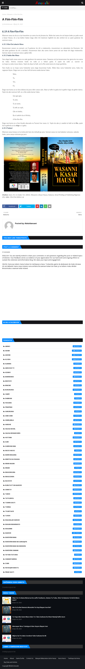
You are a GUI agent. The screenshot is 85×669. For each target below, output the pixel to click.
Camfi (43, 394)
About (12, 658)
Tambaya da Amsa (74, 658)
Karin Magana (43, 455)
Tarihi (43, 494)
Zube (43, 563)
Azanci (43, 372)
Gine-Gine (43, 416)
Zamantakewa (43, 559)
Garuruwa (43, 411)
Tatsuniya (43, 498)
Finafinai (43, 407)
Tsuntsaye (43, 511)
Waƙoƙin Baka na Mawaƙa (43, 546)
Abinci (43, 346)
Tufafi (43, 516)
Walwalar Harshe (43, 520)
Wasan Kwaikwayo (43, 524)
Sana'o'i (43, 490)
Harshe (43, 424)
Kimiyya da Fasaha (43, 459)
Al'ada (43, 359)
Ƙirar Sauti (43, 572)
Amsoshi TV (43, 368)
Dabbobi (43, 398)
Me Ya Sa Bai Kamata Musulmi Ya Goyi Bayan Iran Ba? (31, 607)
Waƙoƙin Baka (43, 537)
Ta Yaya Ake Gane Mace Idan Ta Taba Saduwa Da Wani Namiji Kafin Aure (38, 617)
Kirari (43, 468)
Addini (43, 355)
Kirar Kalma (43, 464)
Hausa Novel (43, 429)
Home (4, 14)
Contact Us (29, 658)
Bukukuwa (43, 390)
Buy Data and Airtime (10, 662)
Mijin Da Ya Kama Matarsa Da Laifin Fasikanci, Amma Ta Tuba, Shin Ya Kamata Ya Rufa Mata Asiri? (45, 599)
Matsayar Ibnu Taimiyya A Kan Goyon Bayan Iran (30, 626)
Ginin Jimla (43, 420)
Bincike (43, 385)
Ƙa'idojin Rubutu (43, 568)
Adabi (43, 351)
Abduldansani (8, 24)
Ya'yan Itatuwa (43, 555)
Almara (43, 364)
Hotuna (43, 437)
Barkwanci (43, 377)
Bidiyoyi (43, 381)
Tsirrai (43, 507)
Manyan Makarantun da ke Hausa (45, 658)
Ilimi (43, 442)
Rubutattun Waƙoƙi (43, 485)
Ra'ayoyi (43, 481)
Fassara (43, 403)
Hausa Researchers (43, 433)
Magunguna (43, 472)
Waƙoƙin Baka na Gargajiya (43, 542)
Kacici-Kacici (43, 450)
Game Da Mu (20, 658)
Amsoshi (16, 666)
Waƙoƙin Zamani (43, 550)
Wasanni (10, 14)
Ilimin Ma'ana (43, 446)
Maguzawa (43, 477)
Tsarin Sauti (43, 503)
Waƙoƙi (43, 533)
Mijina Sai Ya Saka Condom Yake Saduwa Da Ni (29, 636)
